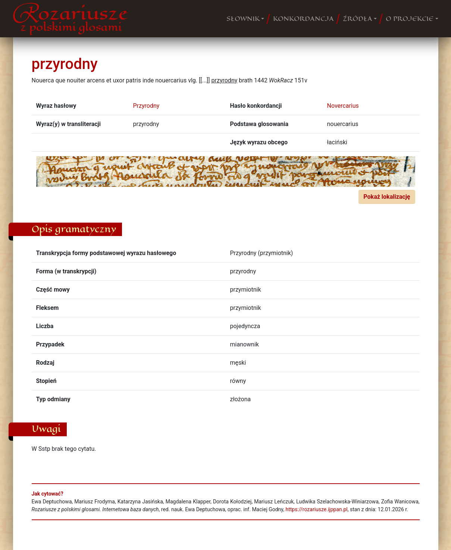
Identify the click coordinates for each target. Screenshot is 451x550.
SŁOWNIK (243, 18)
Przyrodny (146, 105)
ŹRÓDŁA (357, 18)
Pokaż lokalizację (386, 196)
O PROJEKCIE (409, 18)
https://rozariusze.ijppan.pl (316, 509)
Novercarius (343, 105)
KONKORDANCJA (303, 18)
